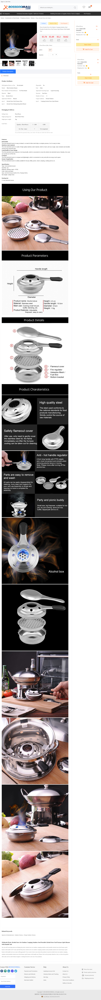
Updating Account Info (49, 971)
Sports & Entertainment (8, 935)
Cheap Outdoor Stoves (29, 935)
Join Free (7, 1)
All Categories (5, 14)
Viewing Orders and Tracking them (50, 974)
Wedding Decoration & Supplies (58, 13)
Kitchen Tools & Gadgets (73, 13)
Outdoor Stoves (19, 935)
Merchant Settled (28, 980)
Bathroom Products (39, 13)
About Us (65, 974)
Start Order (87, 44)
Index (44, 980)
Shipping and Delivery (30, 977)
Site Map (45, 977)
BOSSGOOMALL (14, 967)
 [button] (35, 63)
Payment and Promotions (30, 971)
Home (2, 18)
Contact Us (65, 971)
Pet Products (87, 13)
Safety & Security (67, 983)
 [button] (1, 63)
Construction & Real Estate (12, 18)
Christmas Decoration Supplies (25, 13)
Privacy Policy (66, 977)
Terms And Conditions (68, 980)
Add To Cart (88, 49)
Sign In (2, 1)
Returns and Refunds (29, 974)
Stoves (32, 18)
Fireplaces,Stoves (25, 18)
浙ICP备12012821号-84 (60, 994)
